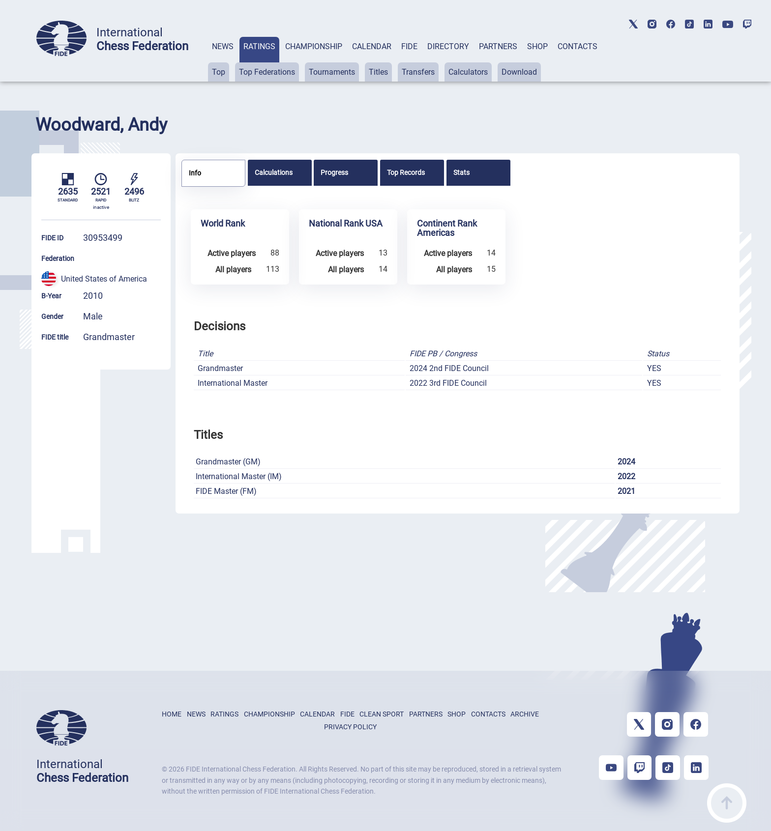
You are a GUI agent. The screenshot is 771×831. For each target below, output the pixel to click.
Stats (461, 172)
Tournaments (332, 72)
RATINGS (259, 46)
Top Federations (267, 72)
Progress (334, 172)
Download (519, 72)
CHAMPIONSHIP (313, 46)
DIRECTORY (448, 46)
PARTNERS (498, 46)
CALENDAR (371, 46)
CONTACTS (577, 46)
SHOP (537, 46)
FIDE (409, 46)
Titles (378, 72)
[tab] (222, 59)
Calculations (274, 172)
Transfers (418, 72)
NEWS (223, 46)
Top (218, 72)
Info (195, 173)
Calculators (468, 72)
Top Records (406, 172)
